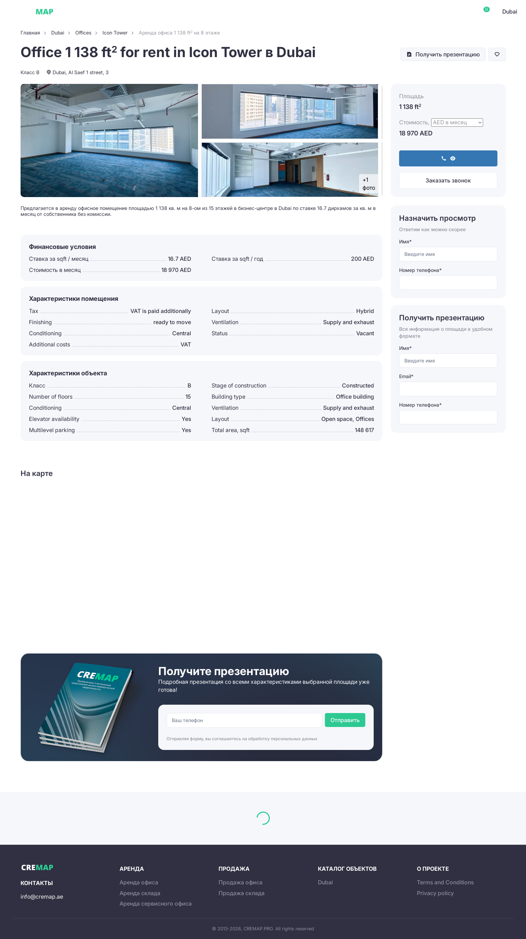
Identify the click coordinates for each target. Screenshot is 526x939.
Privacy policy (435, 893)
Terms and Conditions (445, 882)
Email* (406, 376)
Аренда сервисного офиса (156, 903)
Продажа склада (242, 893)
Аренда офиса (139, 882)
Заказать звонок (448, 180)
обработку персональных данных (283, 738)
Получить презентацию (448, 54)
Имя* (405, 241)
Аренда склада (140, 893)
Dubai (72, 11)
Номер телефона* (420, 270)
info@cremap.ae (42, 896)
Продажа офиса (240, 882)
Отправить (345, 720)
